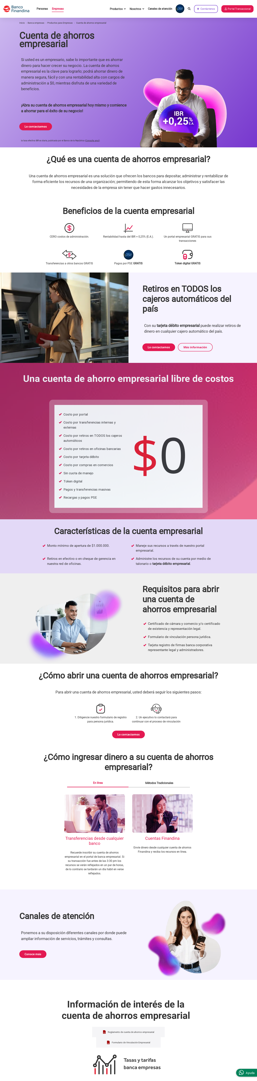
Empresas (58, 8)
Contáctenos (206, 9)
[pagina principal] (18, 9)
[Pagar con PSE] (180, 8)
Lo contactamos (36, 127)
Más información (195, 348)
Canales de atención (160, 8)
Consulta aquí (92, 141)
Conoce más (33, 956)
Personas (42, 8)
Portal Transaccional (237, 8)
